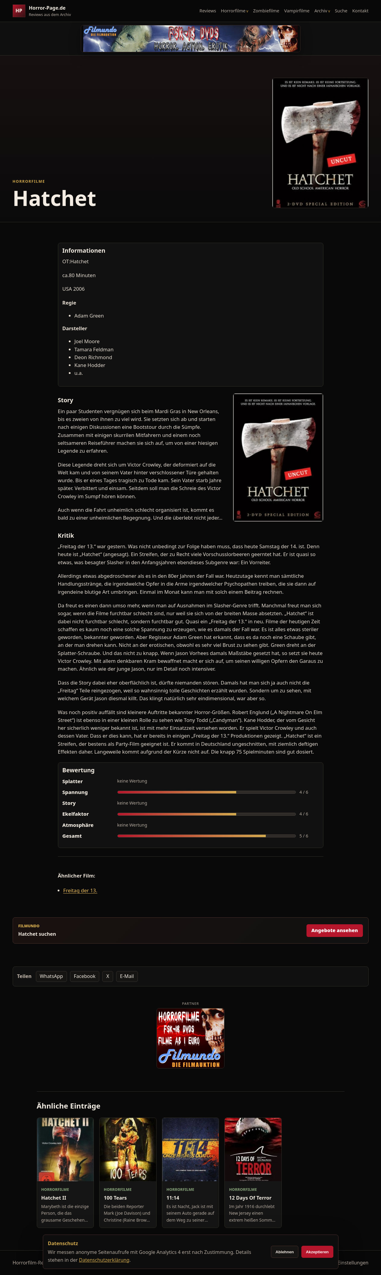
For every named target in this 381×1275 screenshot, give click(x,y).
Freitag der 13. (80, 890)
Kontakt (360, 11)
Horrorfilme (233, 11)
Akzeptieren (317, 1252)
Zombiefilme (266, 11)
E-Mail (127, 976)
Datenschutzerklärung (104, 1260)
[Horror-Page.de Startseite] (44, 11)
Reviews (207, 11)
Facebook (85, 976)
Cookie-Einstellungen (344, 1262)
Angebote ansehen (334, 930)
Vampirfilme (297, 11)
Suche (341, 11)
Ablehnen (284, 1252)
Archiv (320, 11)
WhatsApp (51, 976)
